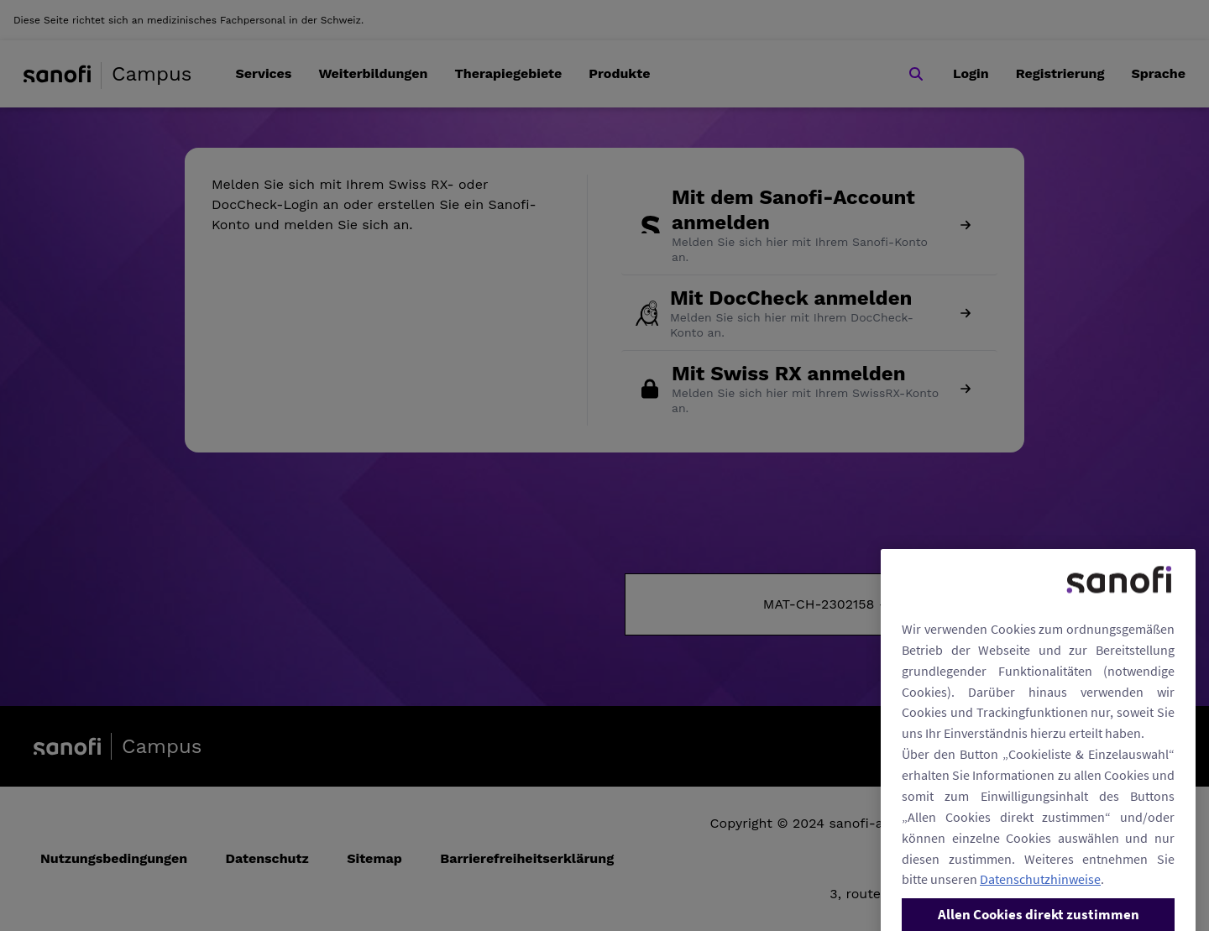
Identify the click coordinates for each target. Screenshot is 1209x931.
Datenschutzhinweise (1040, 902)
